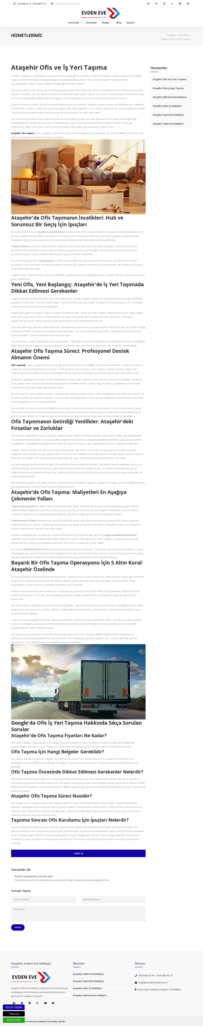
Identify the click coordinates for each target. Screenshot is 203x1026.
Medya (106, 22)
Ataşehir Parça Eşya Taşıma (168, 88)
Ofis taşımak (18, 365)
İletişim (130, 22)
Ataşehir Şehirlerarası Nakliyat (170, 97)
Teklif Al (78, 853)
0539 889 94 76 (24, 3)
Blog (118, 22)
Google (19, 722)
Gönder (17, 927)
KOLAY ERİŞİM (13, 1007)
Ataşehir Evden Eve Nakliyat (168, 123)
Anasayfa (171, 35)
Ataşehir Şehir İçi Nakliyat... (88, 988)
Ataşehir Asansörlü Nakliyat (168, 114)
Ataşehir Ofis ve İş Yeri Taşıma (175, 39)
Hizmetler (91, 22)
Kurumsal (74, 22)
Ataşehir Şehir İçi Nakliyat (167, 105)
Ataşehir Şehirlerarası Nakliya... (90, 995)
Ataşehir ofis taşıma (22, 133)
